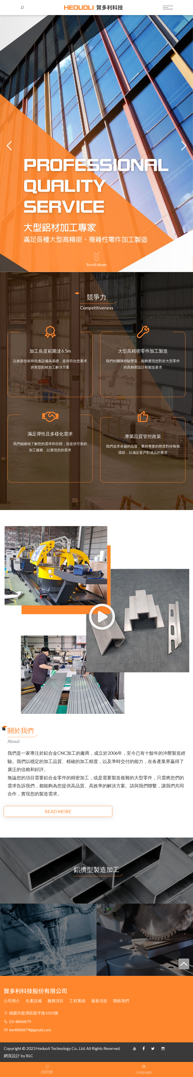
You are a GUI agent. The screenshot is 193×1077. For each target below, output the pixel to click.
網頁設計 (12, 1055)
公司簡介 (12, 1000)
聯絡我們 (121, 1000)
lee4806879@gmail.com (30, 1029)
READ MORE (34, 811)
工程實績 (77, 1000)
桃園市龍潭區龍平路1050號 (33, 1012)
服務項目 (55, 1000)
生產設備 (34, 1000)
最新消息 (99, 1000)
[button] (182, 145)
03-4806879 (20, 1021)
